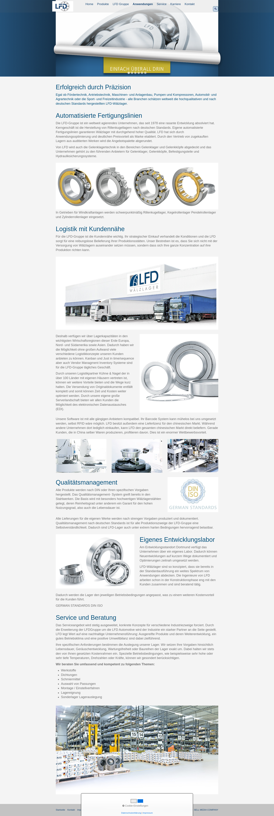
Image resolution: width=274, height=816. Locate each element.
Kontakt (190, 4)
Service (162, 4)
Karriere (175, 4)
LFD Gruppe (121, 4)
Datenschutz (97, 810)
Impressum (82, 810)
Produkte (103, 4)
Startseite (60, 810)
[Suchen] (215, 8)
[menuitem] (89, 4)
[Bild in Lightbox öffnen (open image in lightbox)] (137, 186)
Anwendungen (143, 4)
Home (89, 4)
